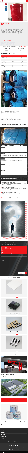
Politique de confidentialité (15, 449)
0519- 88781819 (3, 438)
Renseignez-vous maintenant (6, 40)
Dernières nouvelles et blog (14, 355)
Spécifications (7, 49)
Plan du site (10, 449)
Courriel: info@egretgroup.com (7, 248)
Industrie (2, 430)
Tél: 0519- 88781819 (6, 250)
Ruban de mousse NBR (14, 332)
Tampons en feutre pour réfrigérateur (14, 313)
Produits (2, 428)
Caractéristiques (20, 49)
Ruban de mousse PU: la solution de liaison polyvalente (10, 397)
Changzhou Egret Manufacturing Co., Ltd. (13, 447)
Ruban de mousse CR (14, 350)
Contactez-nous (3, 436)
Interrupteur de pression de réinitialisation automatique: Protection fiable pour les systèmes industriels (13, 423)
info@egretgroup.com (4, 440)
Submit (23, 273)
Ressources (3, 432)
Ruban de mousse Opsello (14, 295)
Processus (7, 51)
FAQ (20, 51)
